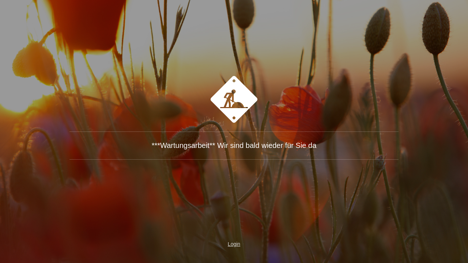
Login (234, 244)
